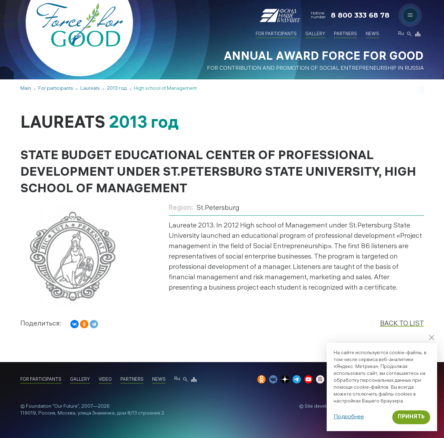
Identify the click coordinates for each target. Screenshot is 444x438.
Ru (401, 34)
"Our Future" (65, 406)
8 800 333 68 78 (360, 15)
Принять (411, 417)
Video (105, 380)
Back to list (402, 324)
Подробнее (349, 417)
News (372, 34)
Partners (345, 34)
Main (25, 88)
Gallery (315, 34)
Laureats (90, 88)
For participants (276, 34)
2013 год (117, 88)
